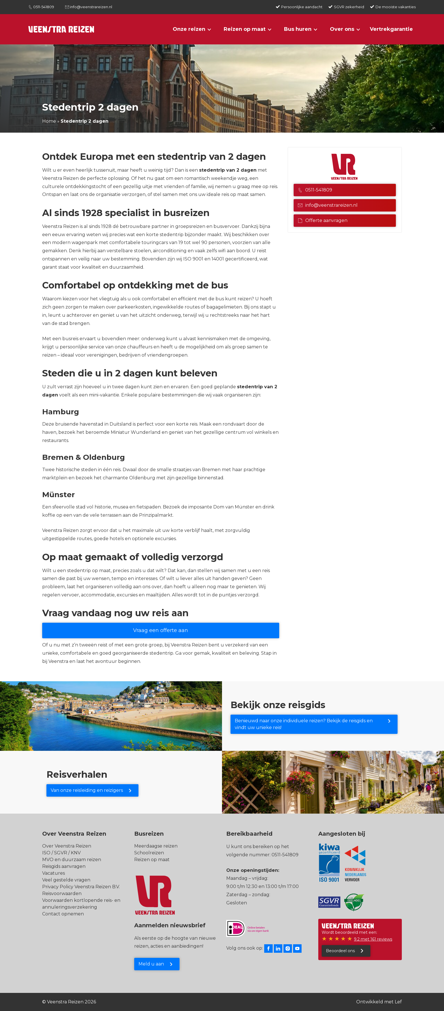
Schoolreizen (149, 852)
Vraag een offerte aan (160, 630)
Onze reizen (189, 29)
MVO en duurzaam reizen (71, 859)
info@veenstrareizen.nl (91, 7)
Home (49, 121)
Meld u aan (151, 964)
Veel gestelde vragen (66, 880)
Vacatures (53, 873)
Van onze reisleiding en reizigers (87, 790)
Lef (398, 1001)
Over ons (342, 29)
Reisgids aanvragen (64, 866)
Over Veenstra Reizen (66, 846)
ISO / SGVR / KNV (61, 852)
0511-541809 (43, 7)
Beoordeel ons (340, 950)
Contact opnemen (63, 914)
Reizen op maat (245, 29)
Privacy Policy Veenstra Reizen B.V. (81, 886)
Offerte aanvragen (322, 220)
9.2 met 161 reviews (373, 939)
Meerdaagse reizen (156, 846)
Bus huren (297, 29)
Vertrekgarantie (391, 29)
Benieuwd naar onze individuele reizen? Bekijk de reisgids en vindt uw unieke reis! (304, 724)
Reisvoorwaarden (62, 893)
